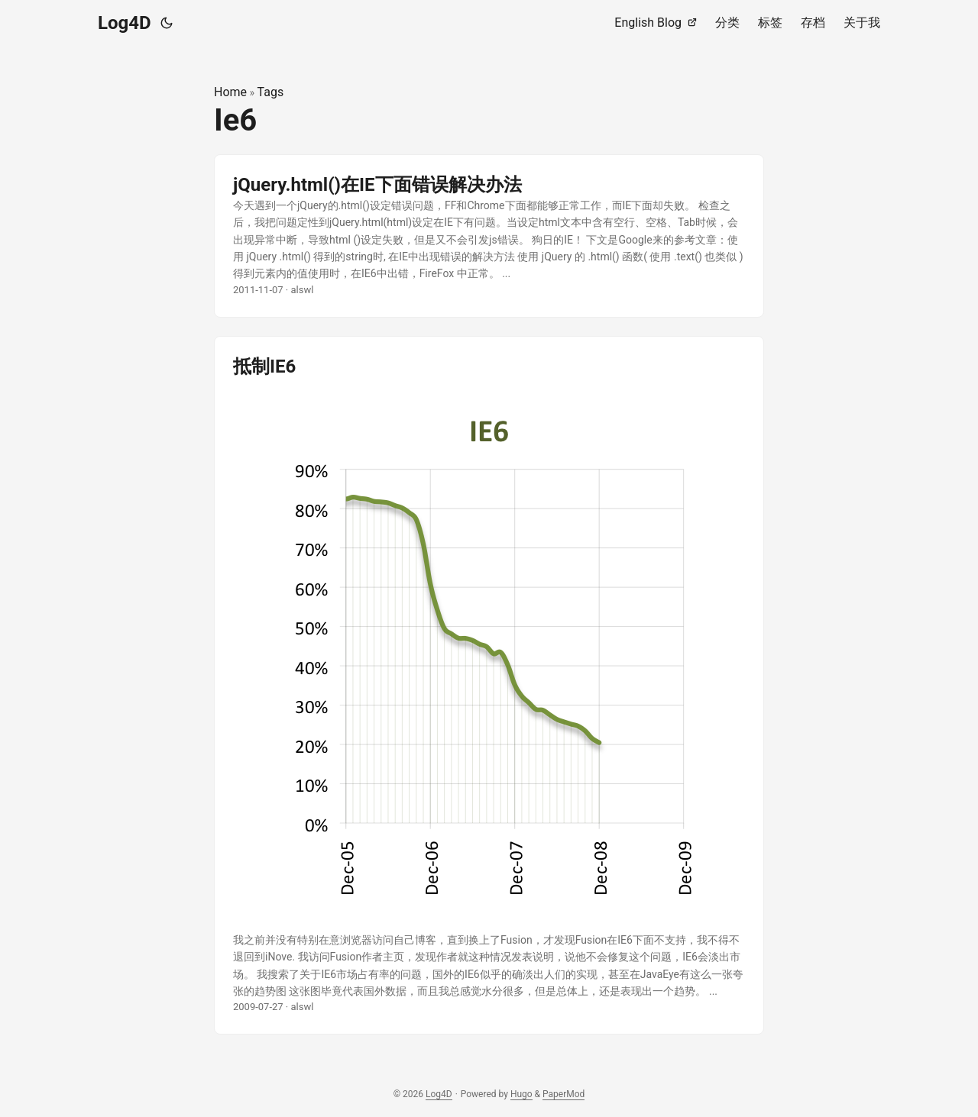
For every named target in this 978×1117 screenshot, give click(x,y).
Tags (270, 92)
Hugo (521, 1094)
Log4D (124, 23)
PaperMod (563, 1094)
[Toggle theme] (166, 23)
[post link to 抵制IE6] (489, 686)
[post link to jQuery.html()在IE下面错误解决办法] (489, 236)
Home (230, 92)
